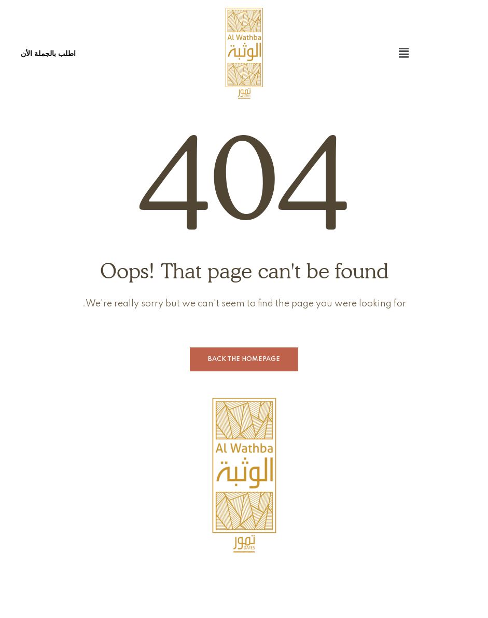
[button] (404, 53)
